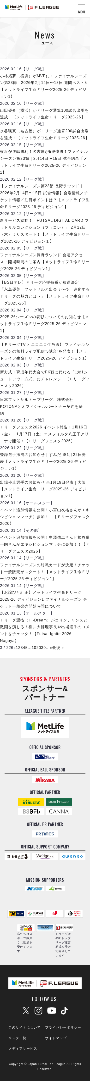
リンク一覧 (17, 1038)
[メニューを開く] (81, 8)
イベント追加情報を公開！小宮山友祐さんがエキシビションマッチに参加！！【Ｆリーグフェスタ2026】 (45, 517)
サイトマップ (56, 1038)
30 (43, 648)
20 (38, 648)
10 (34, 648)
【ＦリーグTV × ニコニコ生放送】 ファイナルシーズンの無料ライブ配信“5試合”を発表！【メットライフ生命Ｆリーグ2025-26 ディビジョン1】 (44, 351)
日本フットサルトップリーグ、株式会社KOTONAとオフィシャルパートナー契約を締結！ (41, 407)
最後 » (58, 648)
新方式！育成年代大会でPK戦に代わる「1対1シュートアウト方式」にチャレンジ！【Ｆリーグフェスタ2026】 (45, 379)
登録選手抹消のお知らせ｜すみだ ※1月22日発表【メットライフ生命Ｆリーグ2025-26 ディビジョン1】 (43, 462)
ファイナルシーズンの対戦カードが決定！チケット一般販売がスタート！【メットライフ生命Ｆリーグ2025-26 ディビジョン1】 (45, 572)
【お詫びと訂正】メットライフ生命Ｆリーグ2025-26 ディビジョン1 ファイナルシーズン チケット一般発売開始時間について (43, 599)
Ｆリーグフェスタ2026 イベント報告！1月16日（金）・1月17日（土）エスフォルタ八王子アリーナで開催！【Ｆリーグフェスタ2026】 (44, 434)
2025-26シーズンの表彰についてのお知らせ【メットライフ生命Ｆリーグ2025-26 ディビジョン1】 (44, 324)
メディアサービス (22, 1048)
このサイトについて (24, 1027)
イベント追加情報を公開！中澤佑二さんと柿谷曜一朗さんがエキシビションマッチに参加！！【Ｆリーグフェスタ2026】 (45, 544)
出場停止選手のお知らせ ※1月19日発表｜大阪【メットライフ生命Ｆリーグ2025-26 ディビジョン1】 (43, 489)
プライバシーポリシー (63, 1027)
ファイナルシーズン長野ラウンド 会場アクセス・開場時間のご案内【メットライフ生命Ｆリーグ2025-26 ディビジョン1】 (45, 262)
